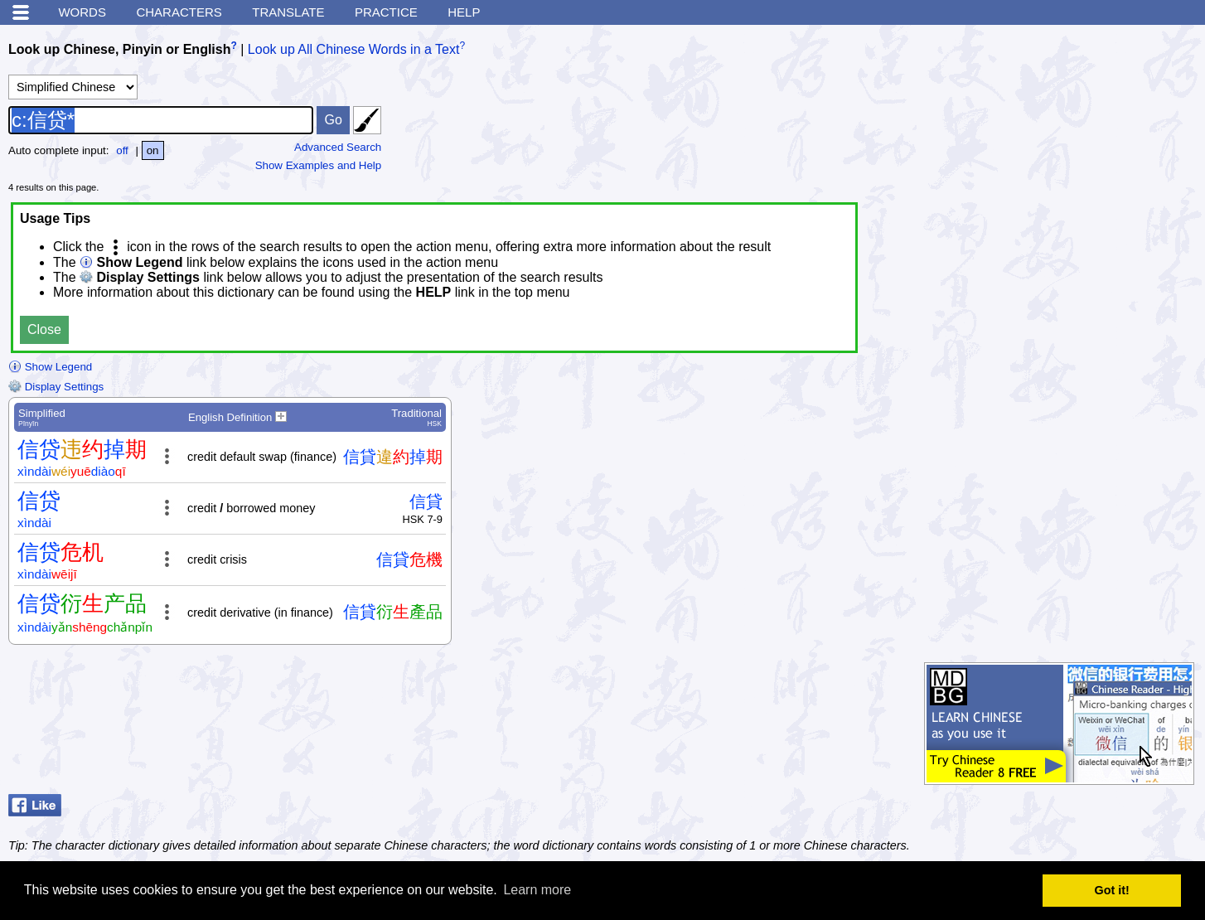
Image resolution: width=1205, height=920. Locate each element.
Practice (386, 12)
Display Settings (56, 386)
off (122, 150)
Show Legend (50, 367)
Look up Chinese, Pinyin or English (119, 49)
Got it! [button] (1112, 890)
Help (464, 12)
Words (82, 12)
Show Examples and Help (318, 165)
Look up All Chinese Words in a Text (354, 49)
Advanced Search (337, 147)
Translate (288, 12)
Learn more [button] (537, 890)
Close (44, 329)
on (153, 150)
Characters (178, 12)
